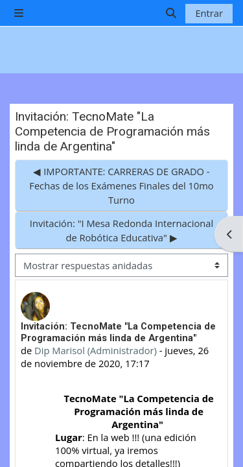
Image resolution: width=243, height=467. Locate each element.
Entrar (209, 12)
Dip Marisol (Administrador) (95, 350)
